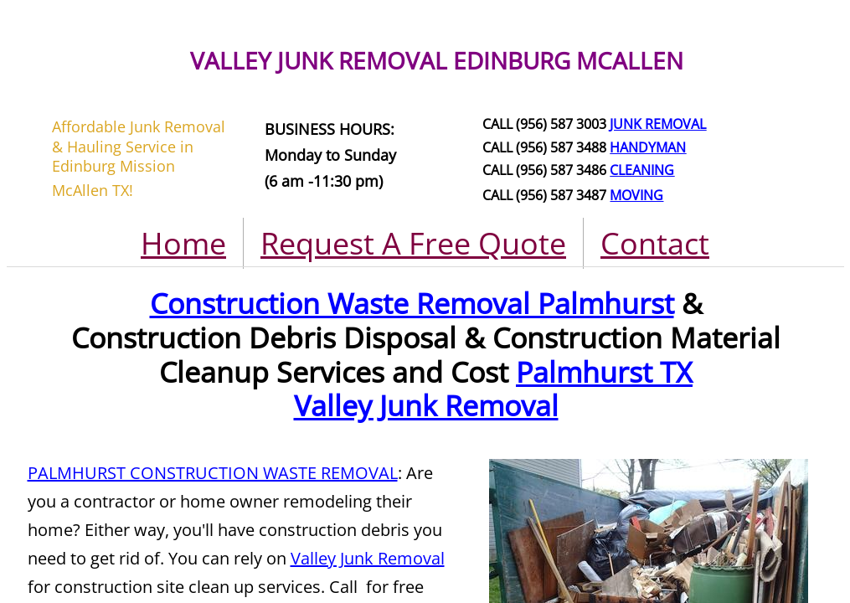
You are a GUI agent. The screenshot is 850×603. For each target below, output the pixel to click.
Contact (654, 243)
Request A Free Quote (413, 243)
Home (183, 243)
